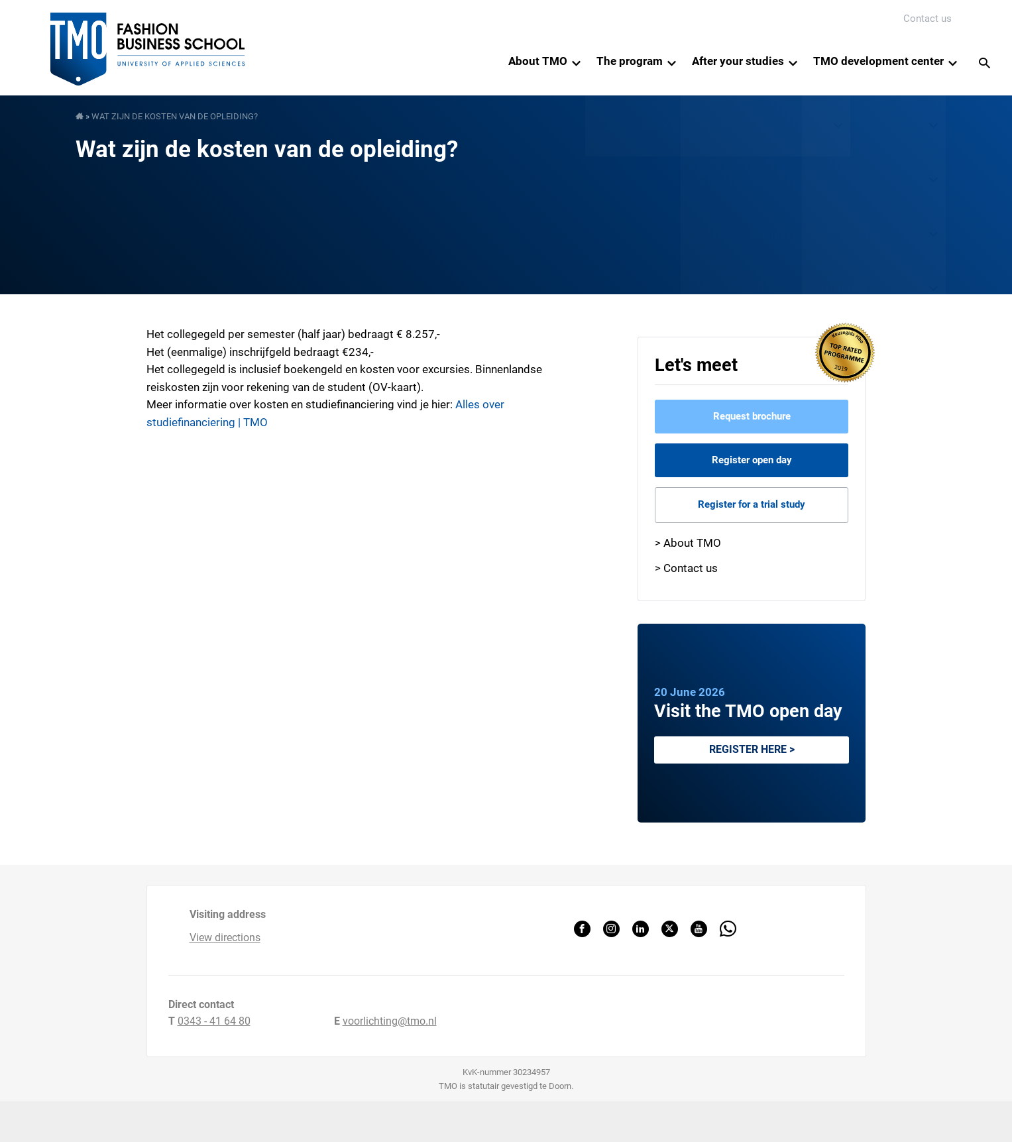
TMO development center (878, 61)
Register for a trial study (751, 504)
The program (629, 61)
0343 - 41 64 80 (214, 1021)
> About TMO (688, 542)
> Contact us (686, 568)
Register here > (752, 749)
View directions (225, 937)
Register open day (752, 460)
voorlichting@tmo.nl (390, 1021)
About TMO (537, 61)
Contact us (927, 19)
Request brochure (752, 416)
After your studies (738, 61)
